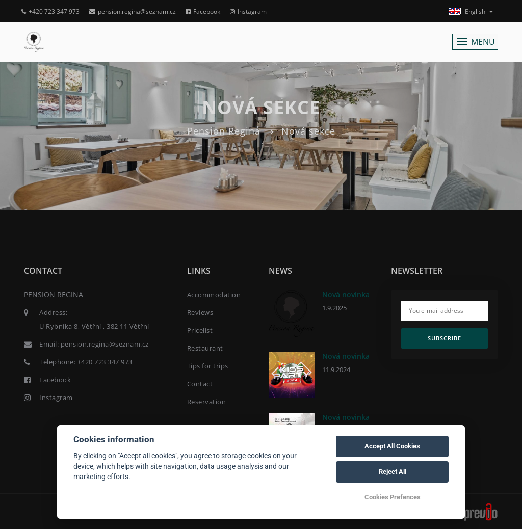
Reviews (200, 312)
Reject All (392, 471)
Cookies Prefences (392, 497)
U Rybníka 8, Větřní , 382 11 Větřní (94, 326)
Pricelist (200, 330)
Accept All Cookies (392, 446)
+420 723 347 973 (50, 11)
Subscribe (444, 338)
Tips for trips (207, 366)
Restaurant (205, 348)
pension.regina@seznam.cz (132, 11)
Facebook (203, 11)
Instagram (248, 11)
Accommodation (214, 294)
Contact (200, 383)
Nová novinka (346, 294)
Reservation (206, 401)
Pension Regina (223, 131)
